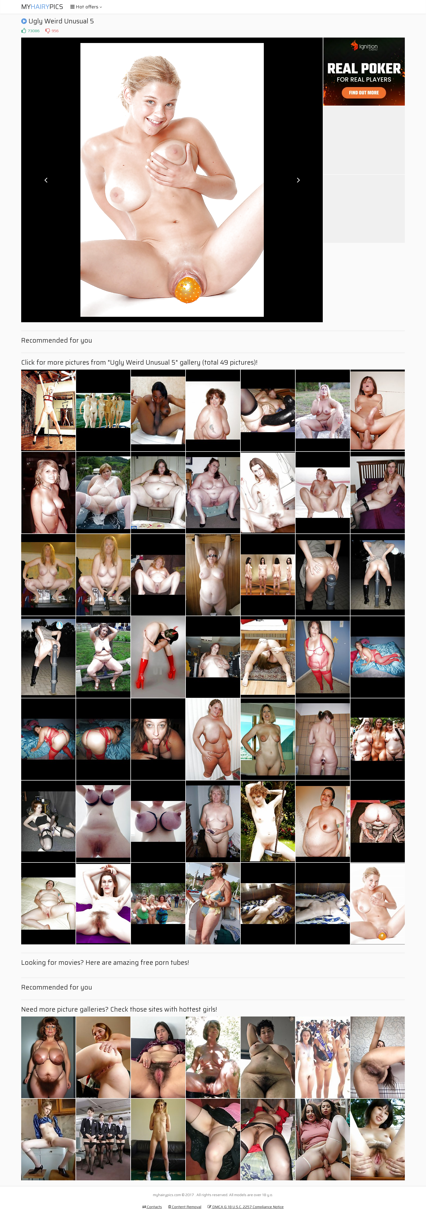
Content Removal (184, 1207)
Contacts (152, 1207)
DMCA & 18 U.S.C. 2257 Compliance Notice (246, 1207)
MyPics (42, 7)
